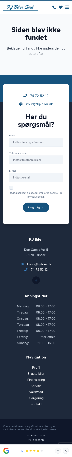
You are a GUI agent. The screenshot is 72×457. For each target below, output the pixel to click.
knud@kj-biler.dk (36, 104)
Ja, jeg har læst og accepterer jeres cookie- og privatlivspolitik (36, 194)
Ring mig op (36, 207)
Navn (12, 135)
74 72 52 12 (36, 96)
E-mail (12, 170)
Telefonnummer (18, 153)
